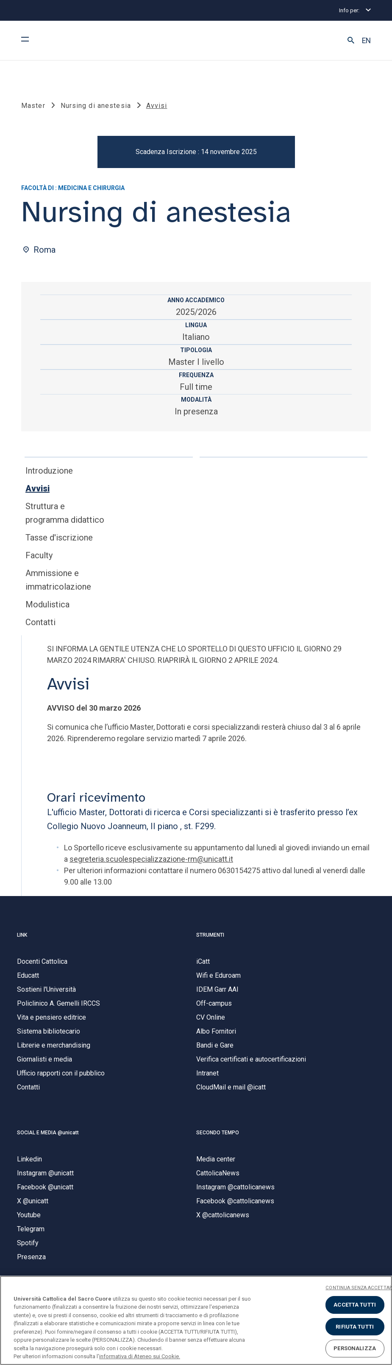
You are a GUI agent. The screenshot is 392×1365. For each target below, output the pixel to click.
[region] (196, 1320)
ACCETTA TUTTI (355, 1305)
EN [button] (366, 40)
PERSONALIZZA (355, 1348)
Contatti (40, 626)
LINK (22, 939)
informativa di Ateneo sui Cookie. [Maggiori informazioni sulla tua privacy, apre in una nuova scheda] (139, 1356)
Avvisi (37, 493)
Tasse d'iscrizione (59, 542)
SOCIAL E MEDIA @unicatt (48, 1137)
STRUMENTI (210, 939)
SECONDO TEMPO (217, 1137)
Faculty (39, 559)
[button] (351, 40)
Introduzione (49, 475)
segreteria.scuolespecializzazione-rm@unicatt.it (151, 863)
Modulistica (47, 609)
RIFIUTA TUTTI (355, 1327)
